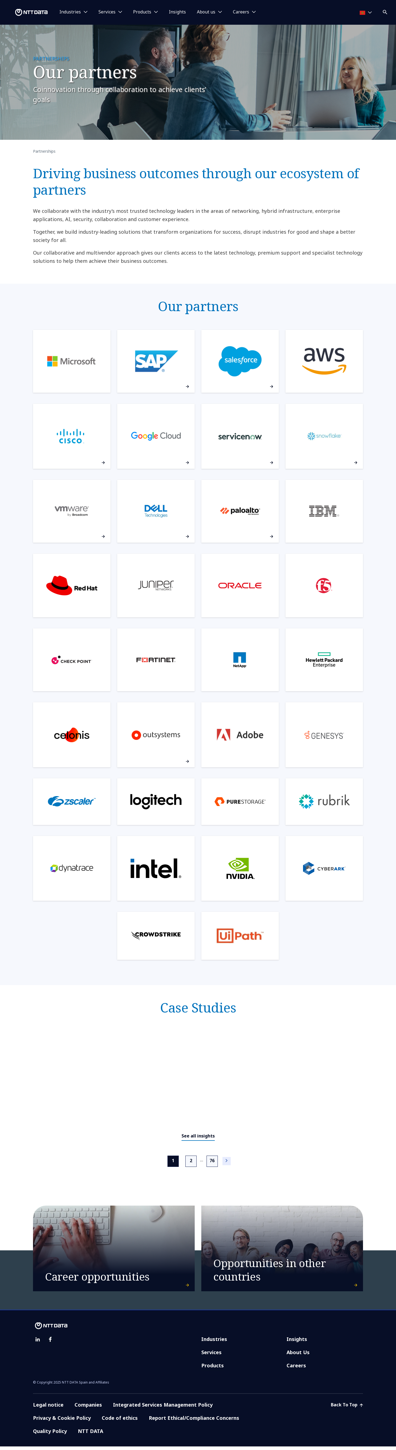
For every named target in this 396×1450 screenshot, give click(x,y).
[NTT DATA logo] (25, 12)
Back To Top (347, 1408)
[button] (385, 11)
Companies (88, 1408)
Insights (177, 12)
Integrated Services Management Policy (163, 1408)
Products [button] (142, 12)
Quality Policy (50, 1434)
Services (211, 1356)
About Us (298, 1356)
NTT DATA (91, 1434)
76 (212, 1160)
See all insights (198, 1136)
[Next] (226, 1161)
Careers (296, 1369)
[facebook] (50, 1343)
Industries (214, 1342)
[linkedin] (37, 1343)
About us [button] (206, 12)
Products (212, 1369)
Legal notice (48, 1408)
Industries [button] (70, 12)
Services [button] (107, 12)
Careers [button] (241, 12)
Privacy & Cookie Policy (62, 1421)
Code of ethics (120, 1421)
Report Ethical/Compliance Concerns (194, 1421)
